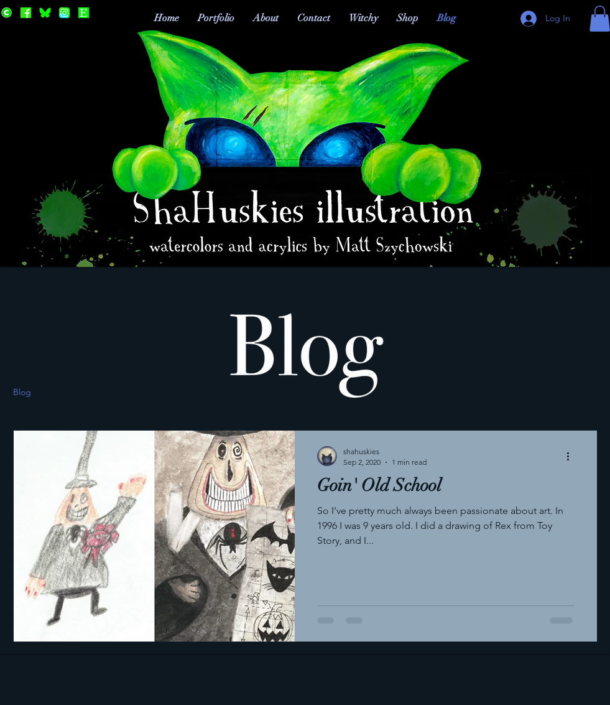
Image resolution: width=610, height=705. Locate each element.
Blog (22, 392)
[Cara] (6, 13)
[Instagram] (64, 13)
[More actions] (572, 456)
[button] (582, 394)
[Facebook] (26, 13)
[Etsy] (84, 13)
